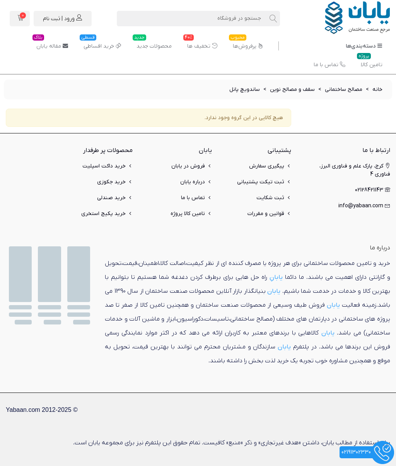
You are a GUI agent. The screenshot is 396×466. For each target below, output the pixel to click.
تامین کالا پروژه (191, 214)
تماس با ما (329, 64)
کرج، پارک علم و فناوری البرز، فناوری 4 (354, 170)
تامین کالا (369, 61)
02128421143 (372, 190)
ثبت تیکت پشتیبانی (264, 182)
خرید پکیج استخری (107, 214)
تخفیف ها (200, 43)
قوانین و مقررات (269, 214)
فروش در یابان (191, 166)
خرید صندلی (115, 198)
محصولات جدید (152, 43)
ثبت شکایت (273, 198)
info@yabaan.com (364, 206)
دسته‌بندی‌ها (364, 46)
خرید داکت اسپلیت (107, 166)
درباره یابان (196, 182)
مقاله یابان (50, 43)
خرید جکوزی (115, 182)
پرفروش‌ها (246, 43)
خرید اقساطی (100, 43)
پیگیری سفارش (270, 166)
